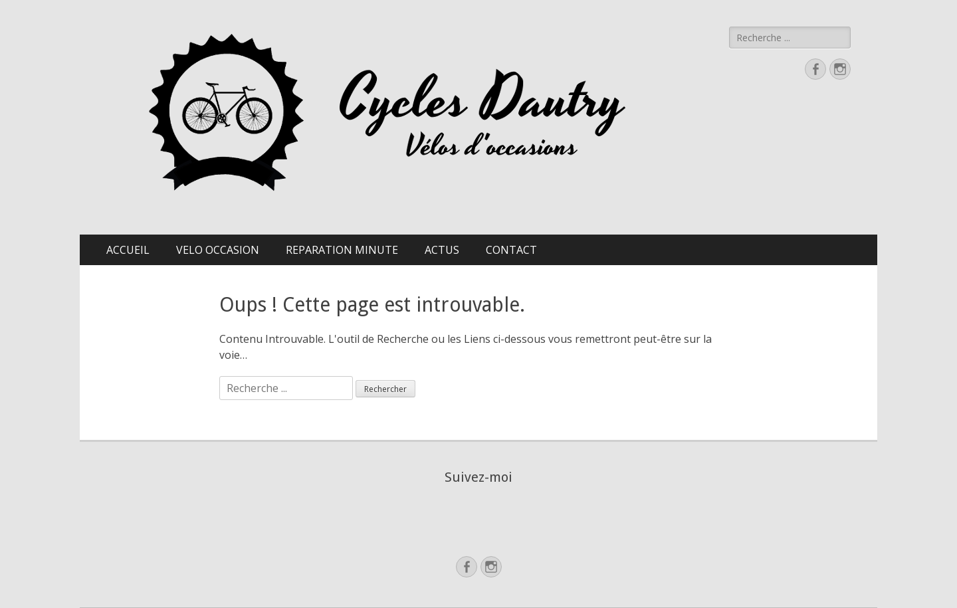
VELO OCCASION (217, 250)
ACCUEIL (128, 250)
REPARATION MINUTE (342, 250)
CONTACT (511, 250)
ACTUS (442, 250)
